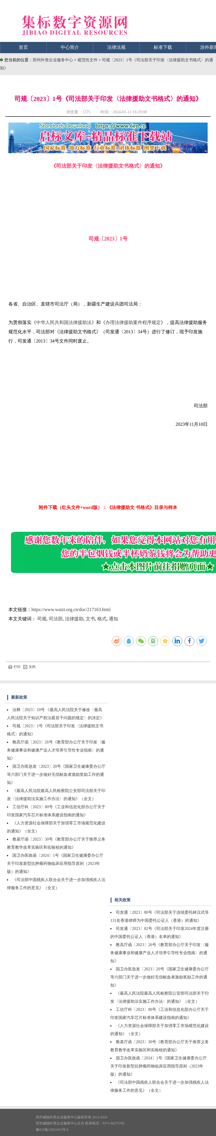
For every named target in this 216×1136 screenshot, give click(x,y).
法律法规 (116, 47)
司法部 (56, 618)
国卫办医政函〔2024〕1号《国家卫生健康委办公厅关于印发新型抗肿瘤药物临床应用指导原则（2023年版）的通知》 (55, 863)
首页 (23, 47)
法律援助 (74, 618)
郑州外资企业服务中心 (53, 60)
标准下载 (163, 47)
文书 (90, 618)
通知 (113, 618)
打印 (14, 667)
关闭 (29, 667)
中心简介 (70, 47)
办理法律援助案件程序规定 (133, 322)
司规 (41, 618)
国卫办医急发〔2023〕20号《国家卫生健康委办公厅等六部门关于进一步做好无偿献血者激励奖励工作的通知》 (56, 774)
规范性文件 (88, 60)
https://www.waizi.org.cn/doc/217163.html (71, 609)
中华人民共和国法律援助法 (64, 322)
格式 (102, 618)
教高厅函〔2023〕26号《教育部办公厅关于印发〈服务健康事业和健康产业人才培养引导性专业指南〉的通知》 (56, 750)
